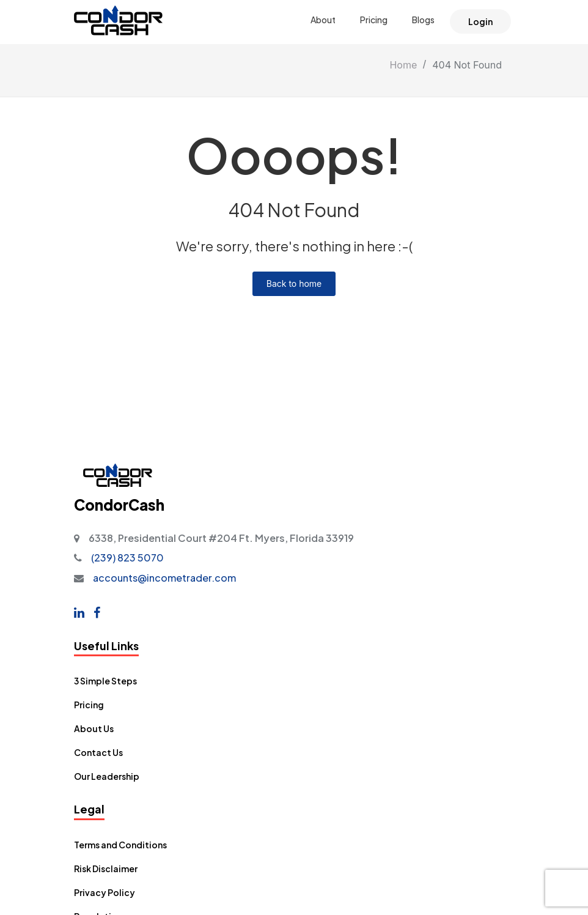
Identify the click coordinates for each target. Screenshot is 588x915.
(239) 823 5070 (127, 557)
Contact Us (98, 752)
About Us (94, 728)
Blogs (423, 19)
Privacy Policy (104, 892)
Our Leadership (106, 776)
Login (480, 21)
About (323, 19)
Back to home (294, 283)
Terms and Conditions (120, 844)
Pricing (374, 19)
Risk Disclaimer (106, 868)
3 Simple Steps (105, 680)
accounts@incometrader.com (164, 577)
